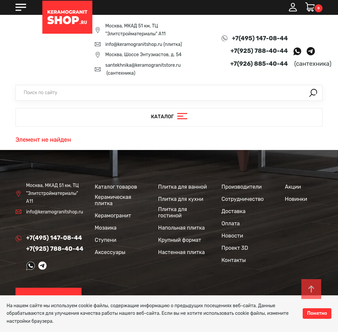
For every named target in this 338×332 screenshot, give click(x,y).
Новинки (296, 199)
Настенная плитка (181, 252)
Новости (232, 236)
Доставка (233, 211)
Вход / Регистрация (292, 7)
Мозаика (106, 228)
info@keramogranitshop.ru (133, 44)
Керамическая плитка (113, 200)
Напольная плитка (181, 228)
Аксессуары (110, 252)
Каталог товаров (116, 187)
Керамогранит (113, 215)
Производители (241, 187)
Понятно (317, 313)
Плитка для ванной (182, 187)
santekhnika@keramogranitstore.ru (143, 65)
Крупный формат (179, 240)
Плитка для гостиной (172, 212)
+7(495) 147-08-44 (260, 38)
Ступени (106, 240)
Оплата (230, 223)
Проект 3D (234, 248)
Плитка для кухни (180, 199)
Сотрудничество (242, 199)
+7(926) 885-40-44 (259, 63)
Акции (293, 187)
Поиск (313, 93)
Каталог (162, 117)
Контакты (233, 260)
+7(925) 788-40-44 (259, 51)
